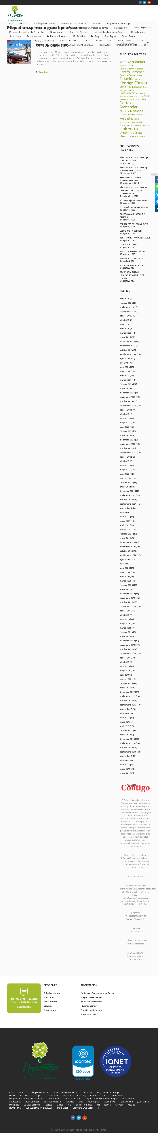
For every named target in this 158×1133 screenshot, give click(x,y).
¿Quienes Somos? (88, 1005)
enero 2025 (125, 337)
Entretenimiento (52, 993)
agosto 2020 (126, 559)
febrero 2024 (126, 384)
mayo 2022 (125, 469)
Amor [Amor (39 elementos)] (130, 65)
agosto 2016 (126, 756)
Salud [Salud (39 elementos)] (136, 119)
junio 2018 (125, 666)
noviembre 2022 (127, 444)
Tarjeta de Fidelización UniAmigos (101, 1098)
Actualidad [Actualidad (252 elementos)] (136, 62)
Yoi (98, 1104)
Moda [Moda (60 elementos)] (147, 96)
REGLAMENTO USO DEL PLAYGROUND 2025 (131, 179)
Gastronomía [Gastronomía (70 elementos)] (127, 92)
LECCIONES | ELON (128, 244)
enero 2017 (125, 734)
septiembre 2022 (128, 452)
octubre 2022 (126, 448)
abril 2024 (124, 375)
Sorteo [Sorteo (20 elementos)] (141, 122)
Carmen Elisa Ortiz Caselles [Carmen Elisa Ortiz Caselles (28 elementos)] (131, 69)
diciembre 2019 (127, 593)
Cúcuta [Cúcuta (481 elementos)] (140, 83)
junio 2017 (125, 717)
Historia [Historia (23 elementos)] (139, 93)
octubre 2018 (126, 649)
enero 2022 (125, 486)
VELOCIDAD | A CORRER (131, 230)
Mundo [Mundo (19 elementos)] (129, 99)
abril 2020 (124, 576)
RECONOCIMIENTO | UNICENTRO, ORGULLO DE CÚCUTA (132, 275)
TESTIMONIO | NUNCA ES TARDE (135, 237)
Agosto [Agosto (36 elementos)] (123, 66)
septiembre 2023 (128, 405)
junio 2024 (125, 367)
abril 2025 (124, 328)
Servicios (48, 1005)
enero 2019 (125, 636)
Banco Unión (127, 1101)
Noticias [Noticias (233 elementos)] (136, 111)
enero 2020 (125, 589)
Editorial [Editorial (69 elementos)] (137, 86)
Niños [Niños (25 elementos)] (143, 99)
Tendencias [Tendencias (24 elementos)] (136, 125)
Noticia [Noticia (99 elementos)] (124, 111)
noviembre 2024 (127, 345)
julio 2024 (124, 362)
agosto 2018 (126, 657)
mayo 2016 (125, 768)
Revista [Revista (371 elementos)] (126, 118)
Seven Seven (109, 1101)
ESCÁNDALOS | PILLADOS (131, 258)
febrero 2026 (126, 302)
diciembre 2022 (127, 439)
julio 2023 (124, 414)
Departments (129, 1098)
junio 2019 (125, 619)
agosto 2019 (126, 610)
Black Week (62, 1107)
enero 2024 (125, 388)
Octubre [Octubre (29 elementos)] (131, 115)
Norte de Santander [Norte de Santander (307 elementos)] (129, 105)
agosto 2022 (126, 456)
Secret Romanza (84, 1104)
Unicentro (87, 1092)
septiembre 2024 (128, 354)
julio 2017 (124, 713)
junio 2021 (125, 516)
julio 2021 (124, 512)
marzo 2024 (125, 379)
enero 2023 (125, 435)
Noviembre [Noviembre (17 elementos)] (123, 115)
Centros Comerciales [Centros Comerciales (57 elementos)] (131, 75)
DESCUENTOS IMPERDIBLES (39, 1107)
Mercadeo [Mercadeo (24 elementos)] (138, 96)
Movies (131, 1104)
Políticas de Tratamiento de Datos (97, 993)
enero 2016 (125, 773)
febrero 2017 (126, 730)
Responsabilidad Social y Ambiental (26, 1098)
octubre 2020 (126, 550)
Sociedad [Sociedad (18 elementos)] (135, 122)
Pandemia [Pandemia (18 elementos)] (139, 115)
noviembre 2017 (127, 696)
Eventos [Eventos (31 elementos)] (123, 90)
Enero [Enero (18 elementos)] (145, 87)
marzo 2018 (125, 679)
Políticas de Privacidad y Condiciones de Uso (84, 1095)
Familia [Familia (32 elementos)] (131, 90)
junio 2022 (125, 465)
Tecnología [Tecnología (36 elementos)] (125, 125)
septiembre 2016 (128, 751)
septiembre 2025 (128, 311)
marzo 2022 (125, 478)
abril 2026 (124, 298)
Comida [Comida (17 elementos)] (137, 79)
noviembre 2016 (127, 743)
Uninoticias (43, 72)
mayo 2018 (125, 670)
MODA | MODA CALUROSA (131, 265)
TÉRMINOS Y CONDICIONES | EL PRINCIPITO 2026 (135, 159)
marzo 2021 (125, 529)
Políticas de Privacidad (91, 1001)
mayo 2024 (125, 371)
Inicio (11, 1092)
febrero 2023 (126, 431)
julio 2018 (124, 662)
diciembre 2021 (127, 491)
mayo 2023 (125, 422)
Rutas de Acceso (88, 1014)
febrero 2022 (126, 482)
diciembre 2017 (127, 691)
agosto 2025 (126, 315)
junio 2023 (125, 418)
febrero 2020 (126, 585)
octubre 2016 (126, 747)
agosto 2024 (126, 358)
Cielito (60, 1104)
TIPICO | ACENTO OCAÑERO (132, 251)
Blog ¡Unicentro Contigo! (108, 1092)
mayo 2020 (125, 572)
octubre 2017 (126, 700)
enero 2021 (125, 538)
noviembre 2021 (127, 495)
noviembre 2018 (127, 644)
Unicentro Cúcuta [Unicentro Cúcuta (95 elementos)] (131, 132)
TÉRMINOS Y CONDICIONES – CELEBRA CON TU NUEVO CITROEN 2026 (134, 190)
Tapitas (48, 1104)
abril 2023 (124, 426)
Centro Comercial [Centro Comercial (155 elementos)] (132, 72)
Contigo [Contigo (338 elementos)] (126, 83)
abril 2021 (124, 525)
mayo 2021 (125, 520)
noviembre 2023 (127, 396)
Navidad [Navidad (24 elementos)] (136, 99)
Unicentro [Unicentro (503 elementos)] (129, 129)
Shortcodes (15, 1101)
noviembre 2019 (127, 597)
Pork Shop (14, 1104)
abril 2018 (124, 674)
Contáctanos (52, 1095)
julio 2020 (124, 563)
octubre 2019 (126, 602)
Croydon (119, 1104)
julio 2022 (124, 461)
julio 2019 (124, 615)
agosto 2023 (126, 409)
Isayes (107, 1104)
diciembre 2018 (127, 640)
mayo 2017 (125, 721)
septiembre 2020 (128, 555)
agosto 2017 (126, 709)
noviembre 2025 (127, 307)
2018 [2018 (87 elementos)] (123, 62)
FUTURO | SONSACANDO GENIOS (135, 207)
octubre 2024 (126, 349)
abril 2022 (124, 473)
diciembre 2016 (127, 738)
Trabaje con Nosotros (91, 1010)
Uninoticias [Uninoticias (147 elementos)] (128, 136)
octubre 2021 (126, 499)
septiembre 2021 (128, 503)
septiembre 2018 (128, 653)
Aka (69, 1104)
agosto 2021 (126, 508)
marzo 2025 (125, 332)
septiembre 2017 (128, 704)
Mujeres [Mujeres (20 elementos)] (123, 99)
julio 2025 (124, 320)
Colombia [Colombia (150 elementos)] (126, 78)
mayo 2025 (125, 324)
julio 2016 (124, 760)
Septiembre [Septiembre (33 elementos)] (125, 122)
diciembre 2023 (127, 392)
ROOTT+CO (15, 1107)
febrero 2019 (126, 632)
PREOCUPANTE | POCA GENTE (134, 224)
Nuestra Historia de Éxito (65, 1092)
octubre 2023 (126, 401)
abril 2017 (124, 726)
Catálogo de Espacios (38, 1092)
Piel (97, 1107)
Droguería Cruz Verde (83, 1107)
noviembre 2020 (127, 546)
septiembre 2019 (128, 606)
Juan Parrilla (143, 1101)
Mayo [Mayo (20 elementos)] (131, 96)
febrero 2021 (126, 533)
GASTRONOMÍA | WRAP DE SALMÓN (132, 215)
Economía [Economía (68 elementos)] (125, 86)
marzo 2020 (125, 580)
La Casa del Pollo (32, 1104)
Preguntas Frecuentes (91, 997)
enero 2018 (125, 687)
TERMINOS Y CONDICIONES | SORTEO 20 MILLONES (133, 169)
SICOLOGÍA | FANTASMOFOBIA (134, 200)
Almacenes (49, 997)
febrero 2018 (126, 683)
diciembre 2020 (127, 542)
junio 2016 (125, 764)
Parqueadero (50, 1010)
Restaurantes (50, 1001)
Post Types (93, 1101)
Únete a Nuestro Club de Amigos (25, 1095)
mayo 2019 (125, 623)
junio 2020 (125, 567)
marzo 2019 (125, 627)
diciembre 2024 (127, 341)
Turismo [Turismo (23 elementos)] (145, 125)
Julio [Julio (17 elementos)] (145, 93)
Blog (81, 1101)
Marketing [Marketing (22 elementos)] (124, 96)
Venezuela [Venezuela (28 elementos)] (142, 137)
